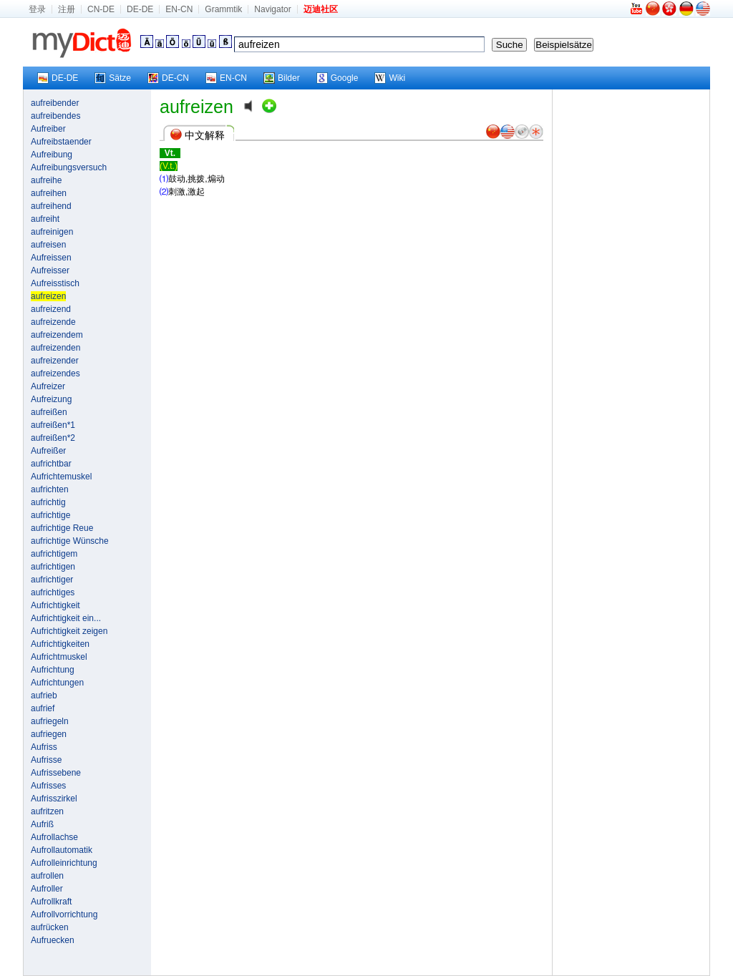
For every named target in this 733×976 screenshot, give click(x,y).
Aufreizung (51, 399)
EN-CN (179, 9)
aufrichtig (48, 502)
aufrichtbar (51, 464)
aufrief (42, 708)
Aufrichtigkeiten (60, 644)
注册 (66, 9)
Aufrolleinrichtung (64, 863)
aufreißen (49, 412)
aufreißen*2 (53, 438)
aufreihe (46, 180)
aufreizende (53, 322)
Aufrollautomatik (61, 850)
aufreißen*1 (53, 425)
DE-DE (140, 9)
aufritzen (47, 811)
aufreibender (55, 103)
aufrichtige (50, 515)
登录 (37, 9)
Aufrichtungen (57, 683)
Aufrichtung (52, 670)
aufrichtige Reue (62, 528)
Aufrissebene (56, 773)
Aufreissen (51, 258)
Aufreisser (50, 270)
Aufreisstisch (55, 283)
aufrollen (47, 876)
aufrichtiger (52, 580)
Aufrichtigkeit (55, 605)
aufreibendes (55, 116)
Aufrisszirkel (54, 799)
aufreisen (48, 245)
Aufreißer (48, 451)
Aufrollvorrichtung (64, 914)
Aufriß (42, 824)
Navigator (272, 9)
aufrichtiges (52, 592)
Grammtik (223, 9)
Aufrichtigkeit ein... (66, 618)
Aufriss (44, 747)
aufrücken (50, 927)
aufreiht (45, 219)
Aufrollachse (54, 837)
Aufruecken (52, 940)
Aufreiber (48, 129)
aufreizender (55, 361)
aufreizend (51, 309)
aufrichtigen (53, 567)
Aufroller (47, 889)
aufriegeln (50, 721)
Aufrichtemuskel (61, 477)
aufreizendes (55, 374)
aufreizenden (55, 348)
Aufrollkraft (51, 902)
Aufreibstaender (61, 142)
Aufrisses (48, 786)
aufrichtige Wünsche (70, 541)
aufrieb (44, 695)
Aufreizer (48, 386)
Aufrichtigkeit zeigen (69, 631)
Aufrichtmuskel (59, 657)
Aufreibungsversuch (69, 167)
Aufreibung (51, 155)
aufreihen (49, 193)
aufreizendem (57, 335)
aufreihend (51, 206)
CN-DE (101, 9)
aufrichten (50, 489)
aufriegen (49, 734)
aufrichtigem (54, 554)
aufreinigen (52, 232)
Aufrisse (46, 760)
